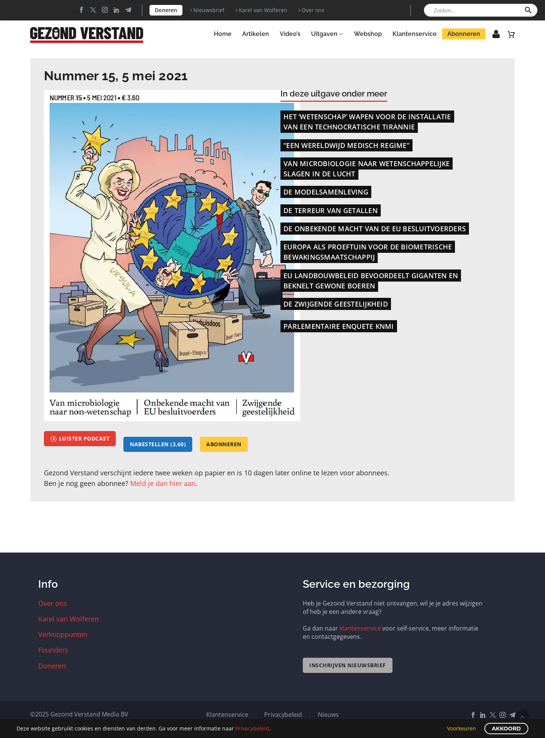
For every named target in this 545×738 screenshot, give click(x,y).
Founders (53, 649)
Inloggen (491, 36)
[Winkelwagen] (511, 34)
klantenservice (360, 628)
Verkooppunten (62, 634)
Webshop (368, 33)
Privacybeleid (283, 715)
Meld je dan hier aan (163, 483)
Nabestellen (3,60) (158, 444)
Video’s (290, 33)
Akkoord (506, 728)
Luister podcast (79, 438)
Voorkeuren (461, 728)
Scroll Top (522, 717)
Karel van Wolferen (263, 10)
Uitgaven (327, 34)
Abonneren (463, 33)
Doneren (166, 10)
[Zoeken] (480, 10)
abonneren (223, 444)
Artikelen (255, 33)
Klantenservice (414, 33)
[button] (528, 10)
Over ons (313, 10)
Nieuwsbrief (208, 10)
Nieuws (328, 715)
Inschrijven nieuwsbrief (347, 665)
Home (223, 33)
